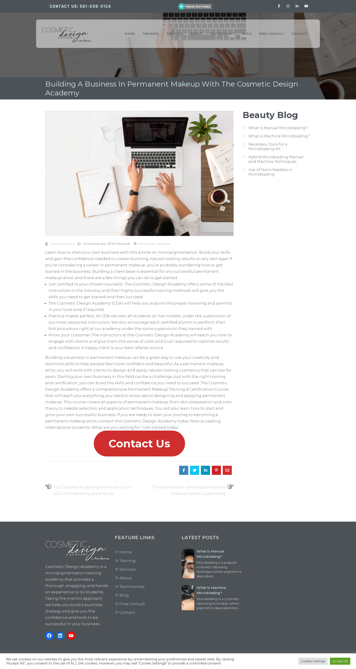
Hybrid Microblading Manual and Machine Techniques (276, 159)
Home (125, 552)
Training (127, 560)
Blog (124, 595)
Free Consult (132, 604)
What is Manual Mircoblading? (278, 128)
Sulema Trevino (62, 243)
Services (127, 569)
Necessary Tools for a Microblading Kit (267, 146)
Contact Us (139, 443)
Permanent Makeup (154, 243)
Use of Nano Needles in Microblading (270, 172)
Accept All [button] (340, 661)
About (125, 578)
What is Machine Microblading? (279, 136)
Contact (127, 612)
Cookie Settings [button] (313, 661)
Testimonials (132, 586)
